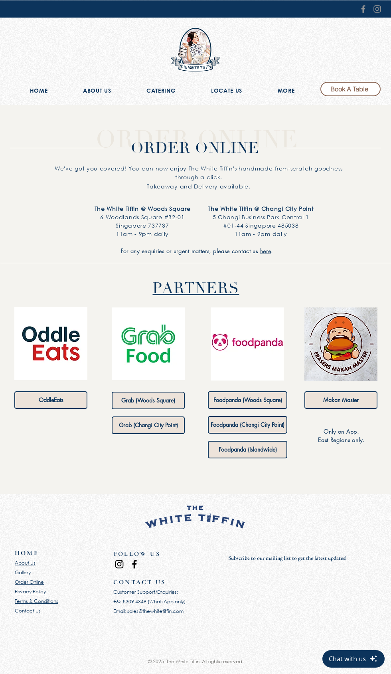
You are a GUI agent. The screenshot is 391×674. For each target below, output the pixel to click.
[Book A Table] (350, 89)
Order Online (29, 582)
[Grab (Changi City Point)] (148, 425)
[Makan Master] (340, 400)
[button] (286, 91)
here (265, 251)
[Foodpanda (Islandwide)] (247, 449)
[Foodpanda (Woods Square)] (247, 400)
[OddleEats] (50, 400)
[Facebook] (363, 9)
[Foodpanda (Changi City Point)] (247, 425)
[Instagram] (377, 9)
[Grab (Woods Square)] (148, 400)
